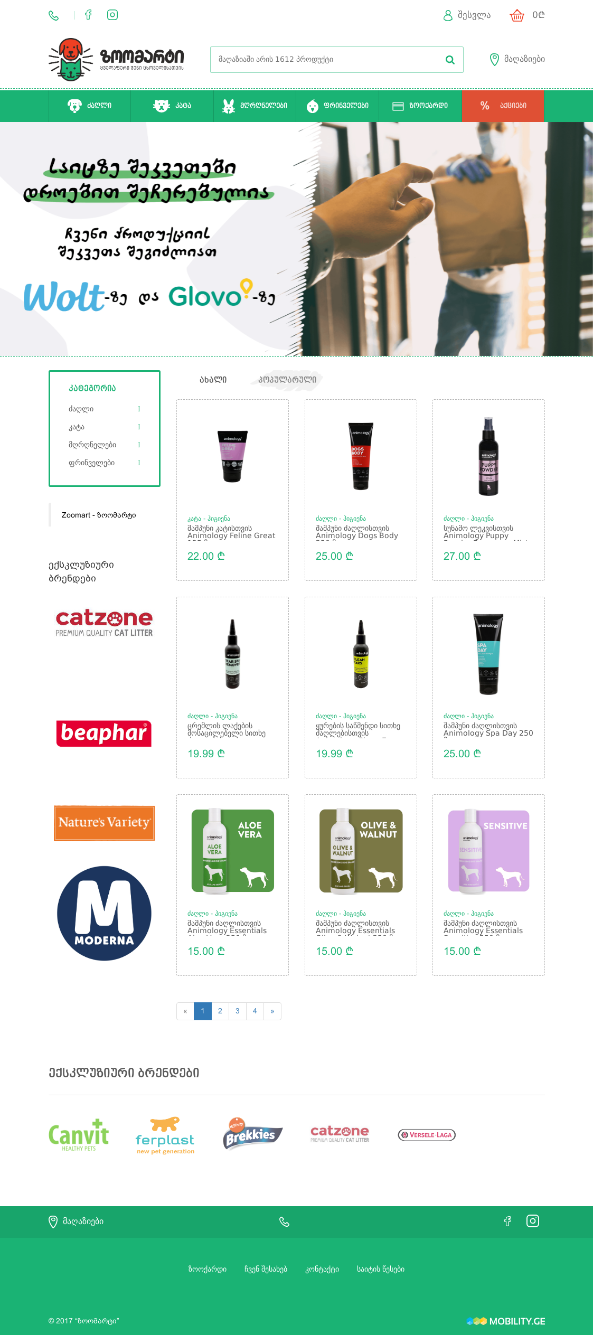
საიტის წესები (380, 1263)
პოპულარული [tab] (288, 380)
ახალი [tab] (213, 380)
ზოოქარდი (208, 1263)
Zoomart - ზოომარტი (99, 515)
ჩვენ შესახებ (265, 1263)
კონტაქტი (322, 1263)
